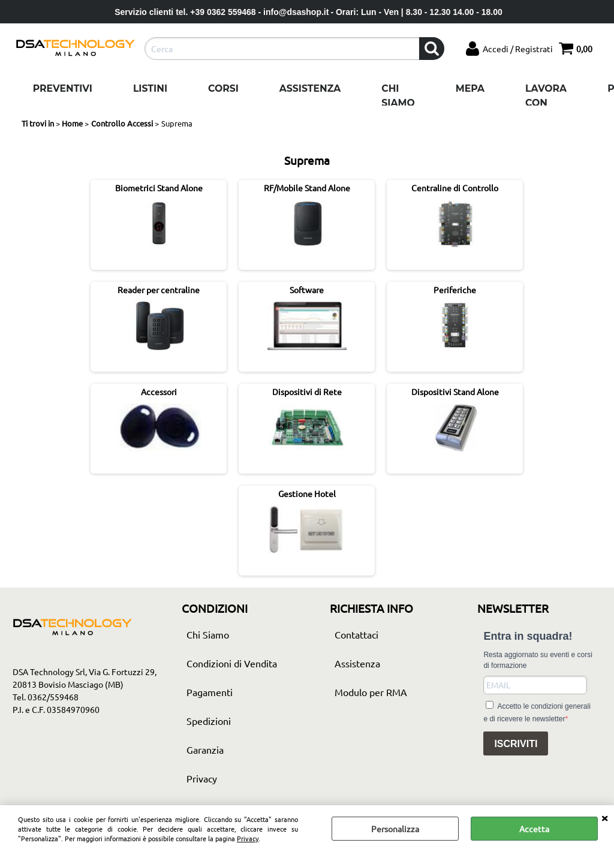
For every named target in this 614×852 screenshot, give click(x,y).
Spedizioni (208, 721)
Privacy (247, 838)
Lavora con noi (546, 102)
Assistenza (310, 88)
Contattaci (356, 634)
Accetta (534, 828)
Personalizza (395, 828)
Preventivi (62, 88)
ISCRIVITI (515, 744)
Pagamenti (209, 692)
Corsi (223, 88)
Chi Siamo (397, 96)
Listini (150, 88)
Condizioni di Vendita (231, 663)
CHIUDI (604, 817)
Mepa (470, 88)
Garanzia (205, 749)
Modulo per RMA (371, 692)
